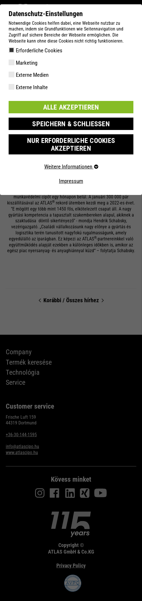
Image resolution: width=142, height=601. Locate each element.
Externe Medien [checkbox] (32, 75)
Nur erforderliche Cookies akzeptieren (71, 144)
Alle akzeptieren (71, 107)
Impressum (71, 181)
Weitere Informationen (71, 166)
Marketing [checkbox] (26, 63)
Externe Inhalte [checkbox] (32, 87)
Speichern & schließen (71, 124)
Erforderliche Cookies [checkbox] (39, 50)
